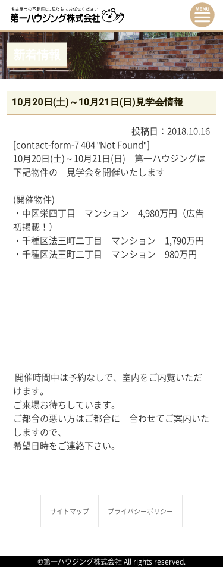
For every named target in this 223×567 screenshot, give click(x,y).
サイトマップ (69, 511)
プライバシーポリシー (140, 511)
